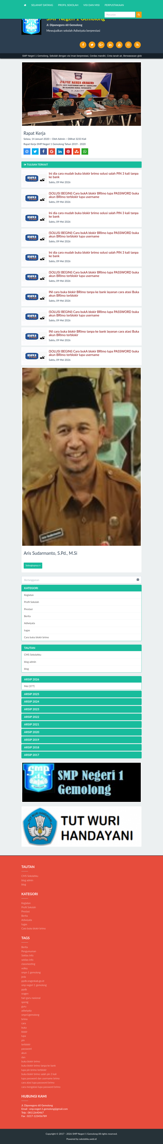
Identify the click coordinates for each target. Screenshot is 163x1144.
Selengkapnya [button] (33, 565)
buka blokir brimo (30, 1061)
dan (23, 1057)
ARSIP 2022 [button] (31, 717)
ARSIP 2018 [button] (31, 747)
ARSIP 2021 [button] (31, 724)
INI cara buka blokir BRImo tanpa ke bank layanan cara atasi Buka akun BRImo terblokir (94, 293)
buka (24, 1027)
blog (26, 668)
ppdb (24, 989)
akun (24, 1052)
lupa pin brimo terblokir (34, 1069)
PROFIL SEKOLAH (68, 4)
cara (23, 1023)
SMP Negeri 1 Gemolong (85, 1133)
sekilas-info (27, 959)
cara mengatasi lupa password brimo (40, 1086)
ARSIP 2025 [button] (31, 694)
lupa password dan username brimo (40, 1078)
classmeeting (28, 963)
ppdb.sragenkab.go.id (32, 980)
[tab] (81, 679)
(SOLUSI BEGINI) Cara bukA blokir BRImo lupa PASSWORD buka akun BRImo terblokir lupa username (94, 195)
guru (23, 1006)
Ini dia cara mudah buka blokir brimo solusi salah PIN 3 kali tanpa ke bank (93, 175)
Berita (27, 616)
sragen (24, 993)
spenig (24, 1002)
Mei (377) (29, 686)
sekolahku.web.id (88, 1139)
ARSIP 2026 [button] (31, 679)
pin (23, 1040)
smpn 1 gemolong (31, 972)
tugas (27, 630)
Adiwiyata (29, 623)
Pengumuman (28, 951)
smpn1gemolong (30, 1014)
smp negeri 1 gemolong (34, 985)
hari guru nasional (30, 997)
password (26, 1048)
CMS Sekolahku (32, 654)
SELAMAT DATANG (42, 4)
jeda (23, 976)
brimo (24, 1019)
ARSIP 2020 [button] (31, 732)
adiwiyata (26, 1010)
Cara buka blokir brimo (36, 637)
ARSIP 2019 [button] (31, 739)
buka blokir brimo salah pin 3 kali (38, 1074)
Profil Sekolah (31, 601)
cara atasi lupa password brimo (37, 1082)
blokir (24, 1031)
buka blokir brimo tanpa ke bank (38, 1065)
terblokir (25, 1044)
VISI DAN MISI (91, 4)
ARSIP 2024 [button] (31, 701)
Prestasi (28, 609)
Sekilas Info (27, 955)
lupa (23, 1035)
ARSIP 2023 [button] (31, 709)
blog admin (30, 661)
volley (24, 968)
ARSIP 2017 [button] (31, 755)
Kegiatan (29, 594)
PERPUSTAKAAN (114, 4)
